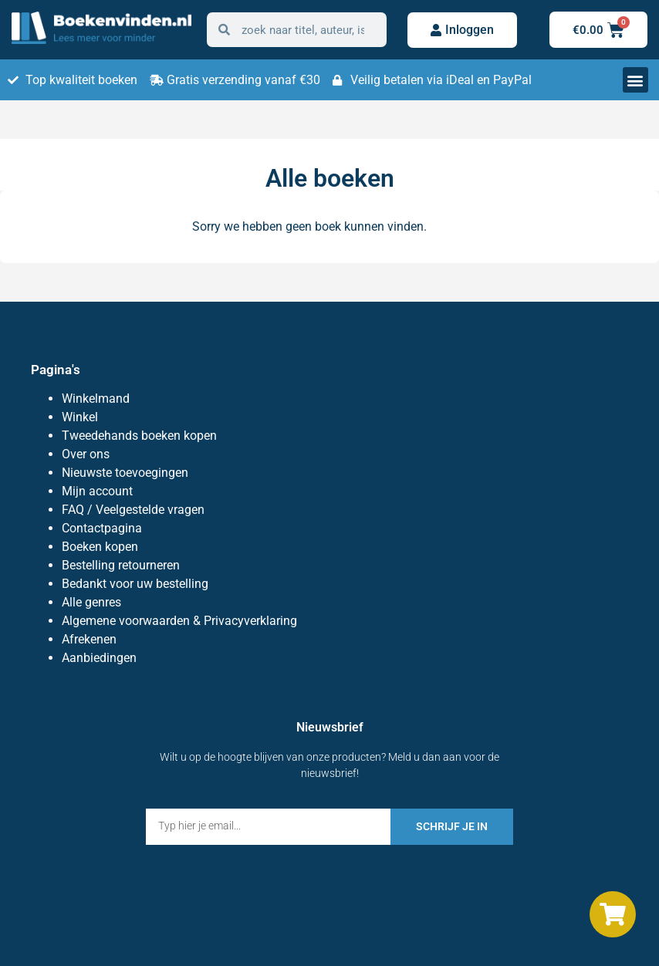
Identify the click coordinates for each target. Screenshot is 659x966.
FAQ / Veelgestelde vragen (133, 509)
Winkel (80, 417)
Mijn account (97, 491)
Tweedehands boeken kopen (139, 435)
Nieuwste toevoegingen (125, 472)
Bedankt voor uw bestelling (135, 583)
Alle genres (91, 602)
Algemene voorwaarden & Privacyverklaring (179, 620)
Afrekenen (89, 639)
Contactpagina (102, 528)
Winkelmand (96, 398)
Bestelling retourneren (121, 565)
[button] (635, 80)
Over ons (86, 454)
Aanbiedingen (99, 657)
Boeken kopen (100, 546)
